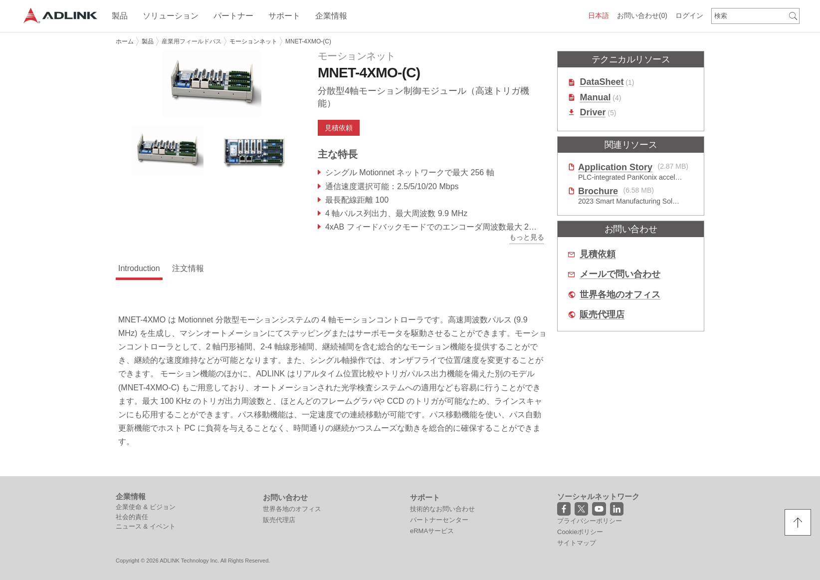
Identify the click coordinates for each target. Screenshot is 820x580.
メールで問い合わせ (620, 274)
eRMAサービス (432, 531)
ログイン (689, 15)
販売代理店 (602, 314)
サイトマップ (576, 543)
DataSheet (601, 82)
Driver (593, 112)
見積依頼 (339, 128)
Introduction (139, 268)
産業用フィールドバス (191, 41)
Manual (595, 97)
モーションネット (253, 41)
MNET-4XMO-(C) (308, 41)
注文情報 (188, 268)
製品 (148, 41)
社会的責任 (132, 517)
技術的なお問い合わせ (442, 509)
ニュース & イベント (146, 526)
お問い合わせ (642, 15)
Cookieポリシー (580, 532)
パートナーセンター (439, 520)
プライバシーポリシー (589, 521)
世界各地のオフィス (620, 294)
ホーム (125, 41)
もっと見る (526, 237)
